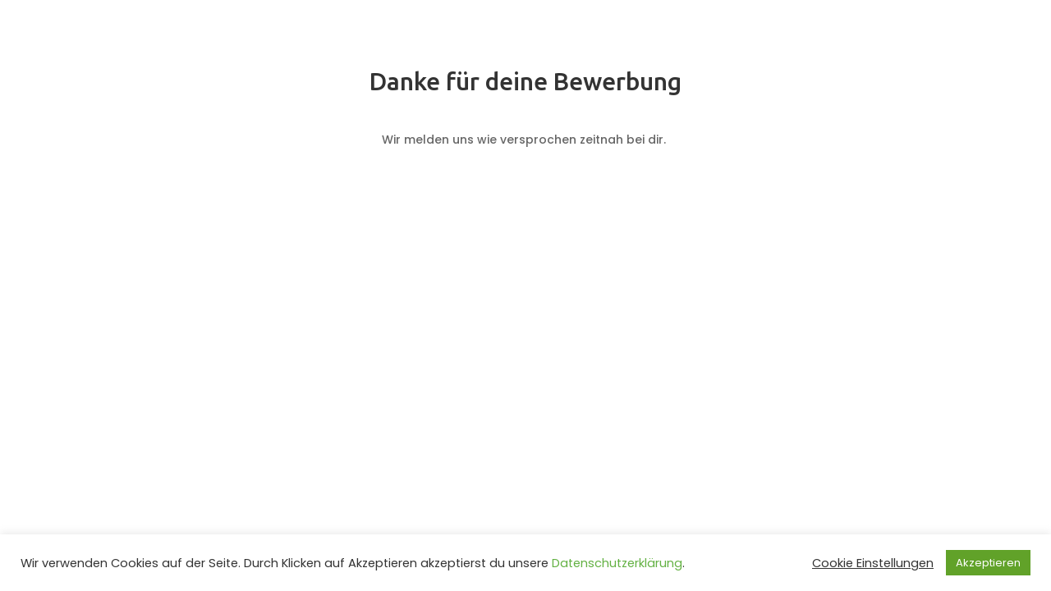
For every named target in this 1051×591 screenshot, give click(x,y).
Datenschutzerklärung (617, 563)
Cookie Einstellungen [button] (873, 563)
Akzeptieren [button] (988, 562)
